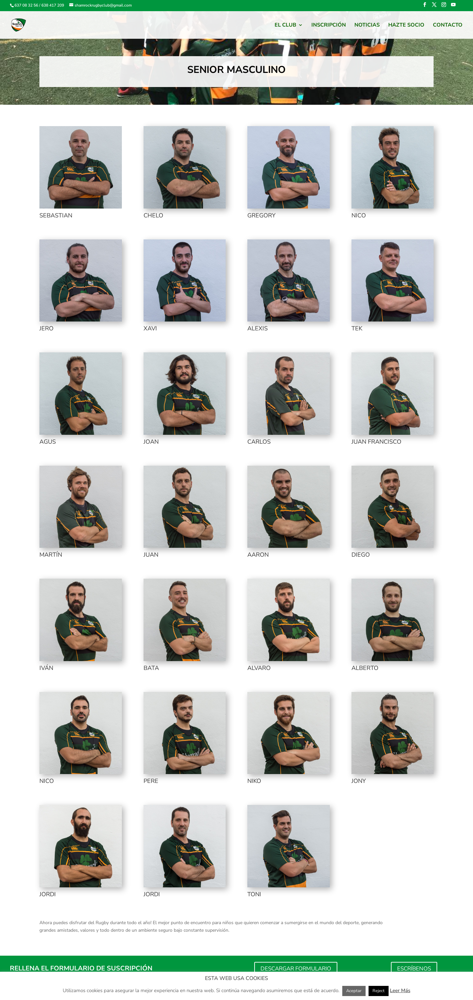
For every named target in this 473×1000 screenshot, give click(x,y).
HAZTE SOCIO (406, 26)
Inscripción (328, 26)
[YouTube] (453, 6)
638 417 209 (52, 5)
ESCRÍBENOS (414, 968)
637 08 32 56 (26, 5)
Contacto (447, 26)
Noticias (367, 26)
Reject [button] (378, 991)
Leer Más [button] (400, 990)
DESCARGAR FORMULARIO (295, 968)
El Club (285, 26)
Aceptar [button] (354, 991)
